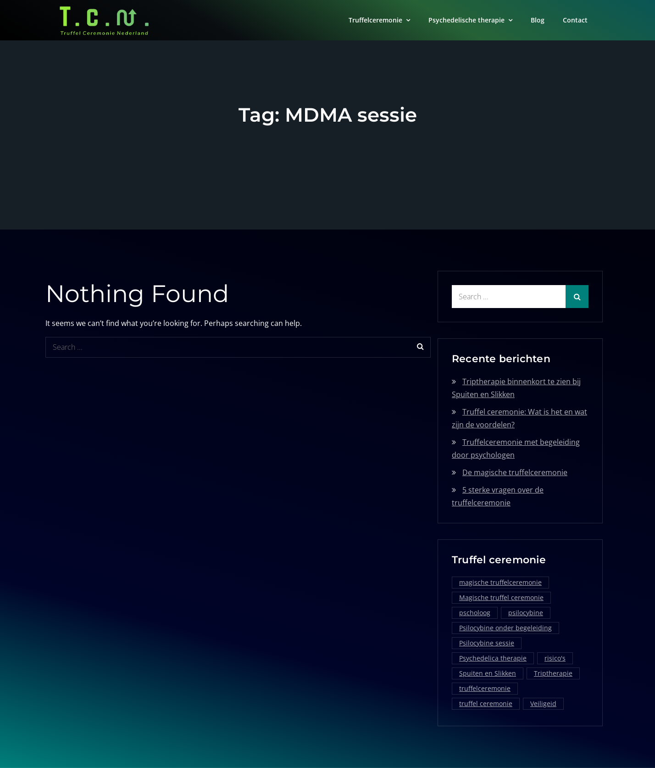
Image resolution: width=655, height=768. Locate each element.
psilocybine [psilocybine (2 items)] (525, 612)
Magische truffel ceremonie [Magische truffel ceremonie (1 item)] (501, 597)
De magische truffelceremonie (514, 472)
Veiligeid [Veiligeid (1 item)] (543, 703)
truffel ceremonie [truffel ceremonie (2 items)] (485, 703)
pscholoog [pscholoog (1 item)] (474, 612)
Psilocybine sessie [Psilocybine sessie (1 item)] (486, 643)
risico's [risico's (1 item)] (555, 658)
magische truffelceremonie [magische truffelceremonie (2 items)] (500, 582)
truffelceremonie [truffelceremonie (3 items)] (485, 688)
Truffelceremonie (375, 20)
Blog (537, 20)
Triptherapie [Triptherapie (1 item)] (553, 673)
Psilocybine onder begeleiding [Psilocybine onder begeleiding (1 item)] (505, 627)
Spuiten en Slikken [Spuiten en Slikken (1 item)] (487, 673)
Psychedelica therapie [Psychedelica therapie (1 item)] (493, 658)
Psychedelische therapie (466, 20)
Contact (575, 20)
